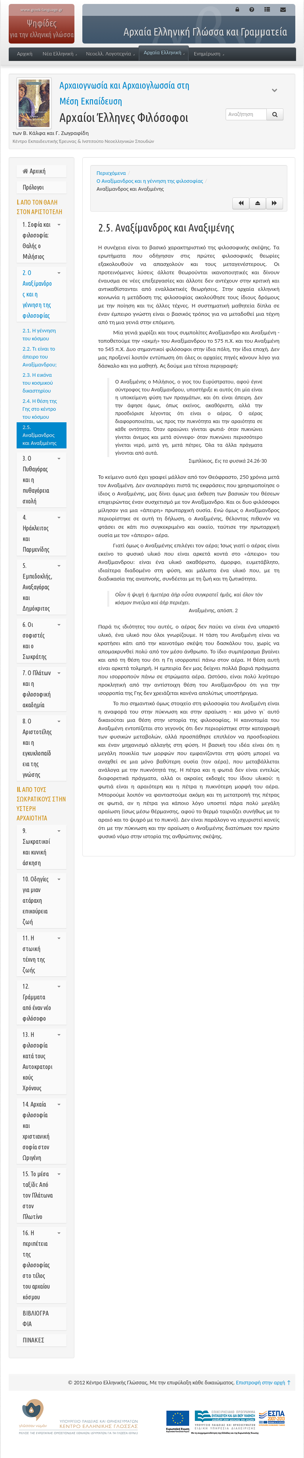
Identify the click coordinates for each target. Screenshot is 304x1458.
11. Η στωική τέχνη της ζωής (42, 954)
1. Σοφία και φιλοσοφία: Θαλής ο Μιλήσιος (42, 240)
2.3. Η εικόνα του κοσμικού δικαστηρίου (38, 383)
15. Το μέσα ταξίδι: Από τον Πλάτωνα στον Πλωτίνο (42, 1195)
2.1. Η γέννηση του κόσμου (39, 334)
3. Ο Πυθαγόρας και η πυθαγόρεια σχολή (42, 480)
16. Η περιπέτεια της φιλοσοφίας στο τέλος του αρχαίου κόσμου (42, 1264)
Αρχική (24, 53)
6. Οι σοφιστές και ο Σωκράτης (42, 640)
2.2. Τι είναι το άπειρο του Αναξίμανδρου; (40, 357)
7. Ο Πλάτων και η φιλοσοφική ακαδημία (42, 688)
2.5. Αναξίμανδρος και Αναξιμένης (40, 435)
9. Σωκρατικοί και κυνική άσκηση (42, 846)
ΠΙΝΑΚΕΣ (33, 1340)
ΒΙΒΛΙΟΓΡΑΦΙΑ (36, 1318)
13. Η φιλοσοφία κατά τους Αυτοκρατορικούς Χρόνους (42, 1061)
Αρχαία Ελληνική (164, 52)
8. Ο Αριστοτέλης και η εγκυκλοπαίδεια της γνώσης (42, 748)
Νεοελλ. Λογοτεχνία (110, 53)
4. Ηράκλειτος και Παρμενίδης (42, 533)
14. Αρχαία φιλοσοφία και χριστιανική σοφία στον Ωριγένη (42, 1131)
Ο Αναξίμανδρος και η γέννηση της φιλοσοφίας (150, 181)
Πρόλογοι (33, 187)
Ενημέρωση (209, 53)
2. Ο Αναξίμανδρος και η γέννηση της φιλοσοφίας (42, 294)
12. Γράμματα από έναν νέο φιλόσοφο (42, 1002)
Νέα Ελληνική (60, 53)
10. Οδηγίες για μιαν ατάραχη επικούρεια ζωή (42, 900)
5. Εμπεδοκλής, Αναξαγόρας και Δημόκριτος (42, 587)
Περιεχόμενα (111, 173)
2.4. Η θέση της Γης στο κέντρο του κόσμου (40, 409)
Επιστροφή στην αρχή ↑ (263, 1382)
